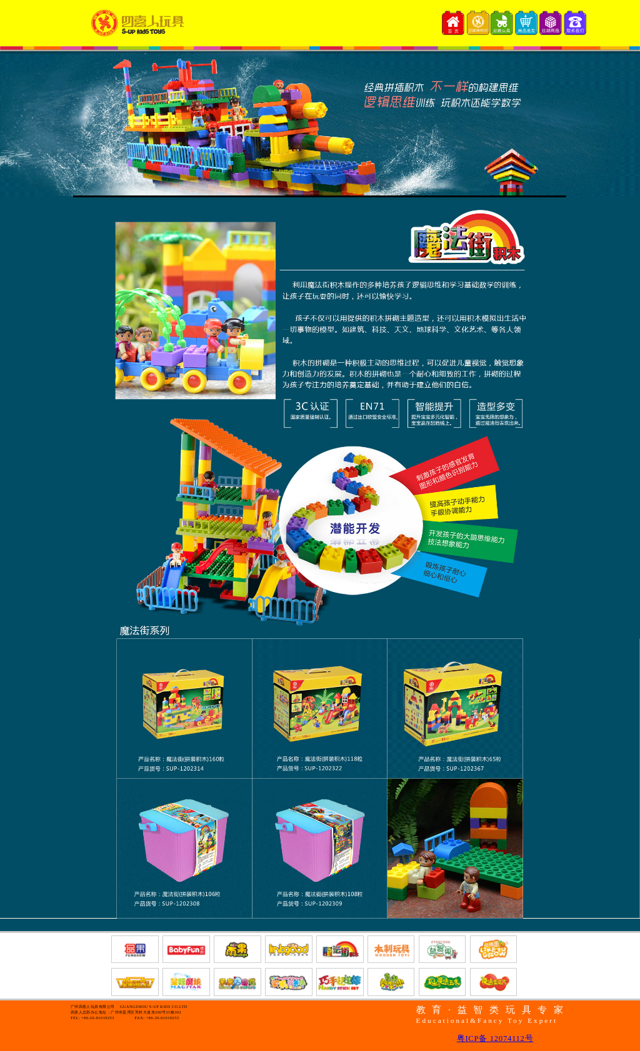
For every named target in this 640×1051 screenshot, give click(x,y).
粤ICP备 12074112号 (495, 1038)
